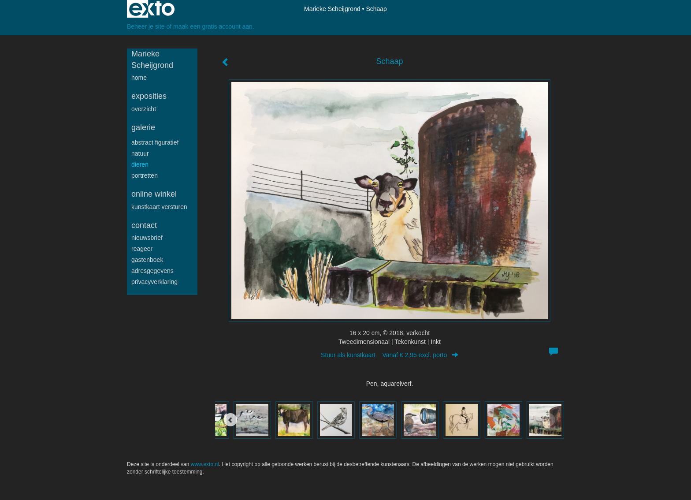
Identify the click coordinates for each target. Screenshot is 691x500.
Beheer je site (146, 26)
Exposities (149, 96)
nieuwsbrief (147, 237)
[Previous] (230, 419)
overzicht (143, 108)
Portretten (144, 175)
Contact (144, 225)
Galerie (143, 127)
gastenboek (147, 259)
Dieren (140, 164)
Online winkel (154, 194)
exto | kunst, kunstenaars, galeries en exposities (152, 9)
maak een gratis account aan (213, 26)
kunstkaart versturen (159, 206)
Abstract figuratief (154, 142)
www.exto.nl (205, 464)
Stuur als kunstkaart (389, 354)
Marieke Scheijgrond (332, 8)
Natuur (140, 153)
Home (139, 77)
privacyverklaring (154, 281)
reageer (141, 248)
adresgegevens (152, 270)
